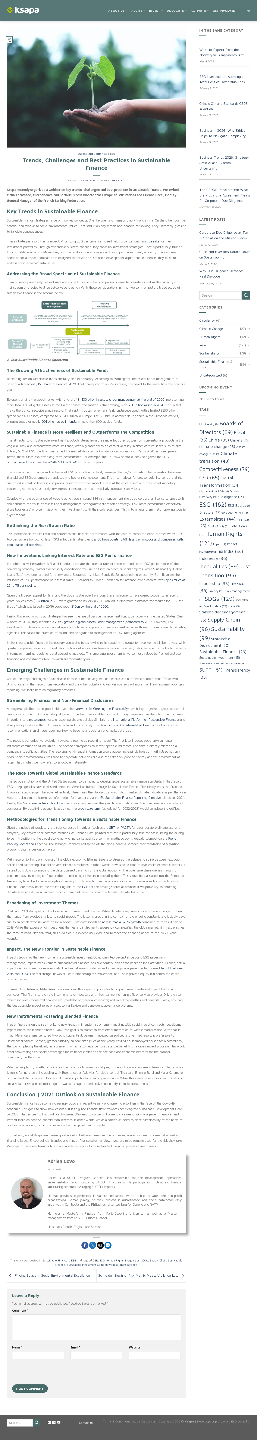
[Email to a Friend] (100, 1245)
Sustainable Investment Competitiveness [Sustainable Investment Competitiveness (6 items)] (222, 663)
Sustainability (209, 353)
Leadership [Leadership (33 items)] (214, 583)
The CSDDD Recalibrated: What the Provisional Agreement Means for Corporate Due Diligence (224, 195)
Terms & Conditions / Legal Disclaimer (129, 1421)
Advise (138, 11)
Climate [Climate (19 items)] (240, 440)
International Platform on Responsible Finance (144, 719)
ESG (102, 1260)
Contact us (86, 1422)
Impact (204, 345)
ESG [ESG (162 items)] (213, 504)
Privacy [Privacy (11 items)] (216, 591)
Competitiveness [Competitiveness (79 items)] (224, 469)
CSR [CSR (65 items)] (209, 477)
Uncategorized (210, 375)
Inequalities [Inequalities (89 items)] (219, 566)
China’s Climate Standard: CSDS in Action (223, 106)
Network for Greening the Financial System (105, 708)
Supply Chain (158, 1260)
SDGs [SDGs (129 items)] (220, 598)
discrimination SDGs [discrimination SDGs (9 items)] (214, 491)
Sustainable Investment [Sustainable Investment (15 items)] (219, 657)
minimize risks (149, 241)
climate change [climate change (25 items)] (217, 446)
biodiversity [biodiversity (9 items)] (209, 424)
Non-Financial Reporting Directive (46, 803)
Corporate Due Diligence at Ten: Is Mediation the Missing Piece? (224, 235)
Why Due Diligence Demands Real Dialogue (221, 273)
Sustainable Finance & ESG (96, 153)
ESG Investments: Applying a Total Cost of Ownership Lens (222, 79)
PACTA (126, 827)
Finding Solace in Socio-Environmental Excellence (48, 1276)
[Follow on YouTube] (58, 1422)
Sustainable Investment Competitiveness (92, 1264)
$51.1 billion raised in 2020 (146, 405)
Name (17, 1347)
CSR (95, 1260)
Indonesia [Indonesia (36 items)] (213, 558)
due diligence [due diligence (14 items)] (231, 497)
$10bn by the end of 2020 (89, 606)
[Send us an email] (49, 1422)
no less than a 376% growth (121, 922)
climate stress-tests (40, 719)
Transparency (128, 1264)
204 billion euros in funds (58, 421)
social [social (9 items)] (234, 606)
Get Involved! (226, 11)
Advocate (177, 11)
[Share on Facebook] (84, 1245)
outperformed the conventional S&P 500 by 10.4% (42, 462)
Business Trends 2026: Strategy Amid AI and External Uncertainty (224, 162)
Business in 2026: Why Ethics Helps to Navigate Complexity (222, 133)
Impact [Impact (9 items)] (219, 544)
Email (75, 1347)
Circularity (207, 320)
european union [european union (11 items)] (234, 512)
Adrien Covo (116, 180)
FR (248, 10)
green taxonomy (89, 808)
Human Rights (114, 1260)
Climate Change (211, 329)
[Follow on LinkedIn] (54, 1422)
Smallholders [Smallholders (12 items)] (215, 606)
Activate (200, 11)
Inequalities (132, 1260)
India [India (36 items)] (233, 551)
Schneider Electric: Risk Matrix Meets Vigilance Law (142, 1276)
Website (134, 1347)
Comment (20, 1310)
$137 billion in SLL (46, 601)
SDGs (144, 1260)
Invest (156, 11)
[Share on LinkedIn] (108, 1245)
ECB (85, 887)
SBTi (112, 827)
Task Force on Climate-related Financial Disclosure (134, 725)
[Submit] (246, 295)
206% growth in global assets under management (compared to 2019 (103, 622)
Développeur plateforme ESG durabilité (223, 1421)
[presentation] (44, 1372)
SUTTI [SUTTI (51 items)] (211, 670)
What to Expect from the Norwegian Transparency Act (221, 52)
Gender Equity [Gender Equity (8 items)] (217, 526)
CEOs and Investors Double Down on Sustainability (224, 254)
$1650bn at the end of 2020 (56, 384)
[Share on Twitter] (92, 1245)
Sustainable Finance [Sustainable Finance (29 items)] (223, 651)
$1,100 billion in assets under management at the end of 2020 (121, 399)
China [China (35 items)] (219, 439)
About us (118, 11)
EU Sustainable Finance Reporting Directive (130, 797)
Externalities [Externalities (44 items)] (217, 519)
